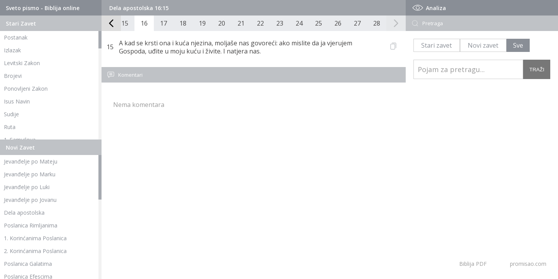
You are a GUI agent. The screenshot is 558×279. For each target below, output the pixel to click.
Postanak (16, 37)
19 (202, 23)
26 (337, 23)
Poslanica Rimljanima (30, 225)
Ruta (10, 127)
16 (144, 23)
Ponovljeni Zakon (26, 88)
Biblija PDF (473, 263)
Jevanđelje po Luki (27, 187)
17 (163, 23)
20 (221, 23)
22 (260, 23)
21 (241, 23)
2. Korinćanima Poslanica (35, 251)
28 (376, 23)
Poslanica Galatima (28, 263)
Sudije (11, 114)
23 (279, 23)
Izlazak (12, 50)
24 (299, 23)
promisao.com (528, 263)
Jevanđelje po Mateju (30, 161)
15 (124, 23)
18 (182, 23)
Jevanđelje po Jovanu (30, 199)
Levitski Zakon (22, 63)
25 (318, 23)
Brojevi (13, 75)
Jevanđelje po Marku (29, 174)
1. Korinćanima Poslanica (35, 238)
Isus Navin (17, 101)
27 (357, 23)
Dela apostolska (24, 212)
